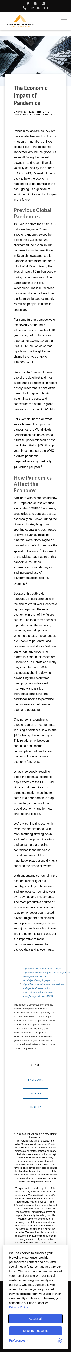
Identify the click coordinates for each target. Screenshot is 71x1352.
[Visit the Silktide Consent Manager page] (59, 1340)
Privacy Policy (18, 1307)
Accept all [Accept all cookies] (35, 1318)
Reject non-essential (35, 1330)
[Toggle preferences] (18, 1340)
